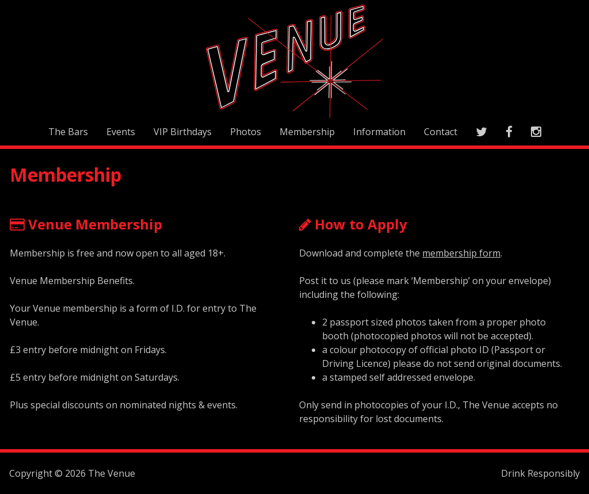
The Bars (68, 131)
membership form (461, 253)
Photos (245, 131)
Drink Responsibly (540, 473)
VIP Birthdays (183, 131)
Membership (307, 131)
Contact (440, 131)
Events (120, 131)
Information (379, 131)
